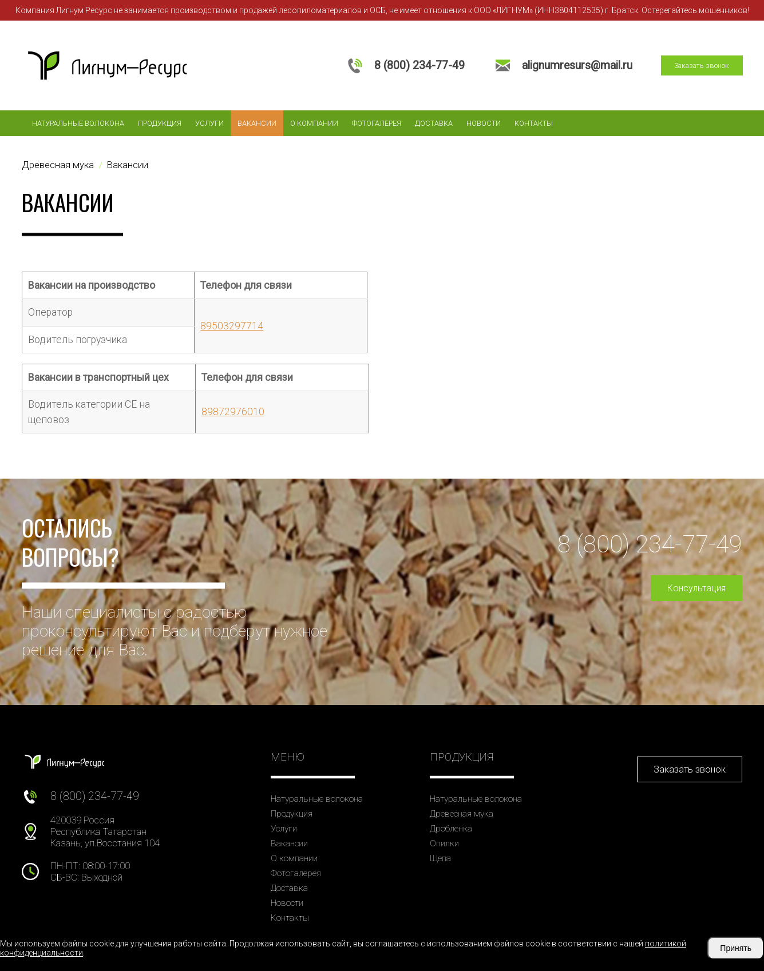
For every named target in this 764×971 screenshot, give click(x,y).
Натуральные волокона (78, 123)
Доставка (434, 123)
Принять (735, 948)
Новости (483, 123)
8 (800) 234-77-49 (419, 65)
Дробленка (451, 828)
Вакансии (256, 123)
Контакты (533, 123)
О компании (314, 123)
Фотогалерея (376, 123)
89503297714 (231, 326)
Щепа (440, 858)
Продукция (159, 123)
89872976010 (232, 411)
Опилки (444, 843)
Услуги (209, 123)
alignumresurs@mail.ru (577, 65)
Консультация (696, 588)
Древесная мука (461, 814)
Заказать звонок (701, 65)
